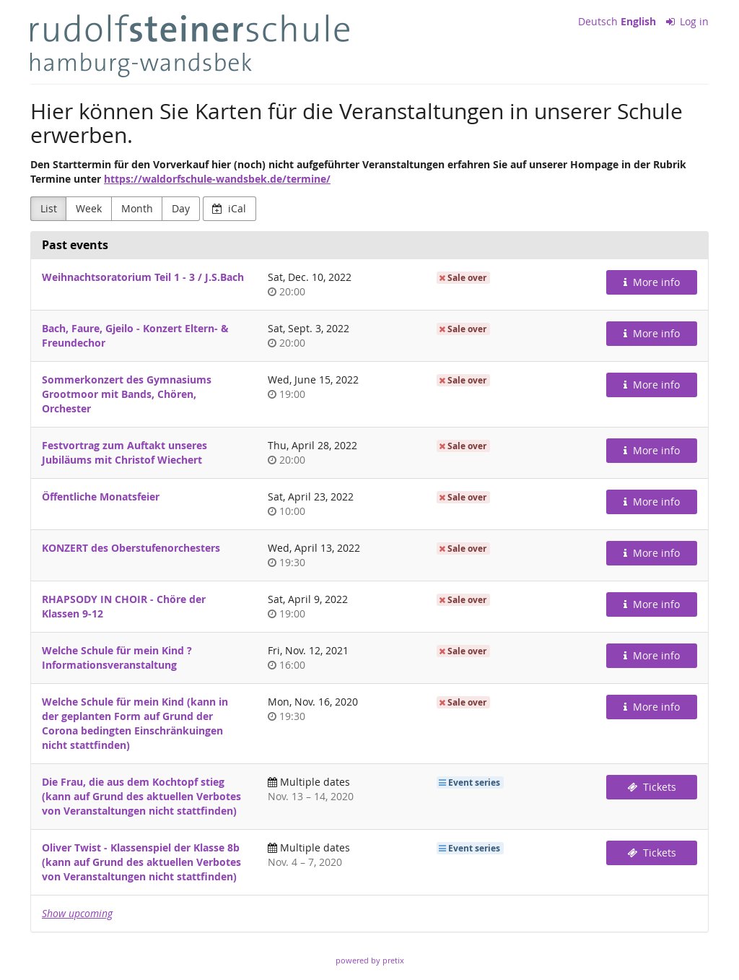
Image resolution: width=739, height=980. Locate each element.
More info (652, 282)
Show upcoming (77, 913)
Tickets (651, 787)
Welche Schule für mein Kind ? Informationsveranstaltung (117, 657)
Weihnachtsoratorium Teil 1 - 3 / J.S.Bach (143, 277)
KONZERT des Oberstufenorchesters (131, 548)
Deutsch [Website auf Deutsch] (598, 21)
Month (137, 208)
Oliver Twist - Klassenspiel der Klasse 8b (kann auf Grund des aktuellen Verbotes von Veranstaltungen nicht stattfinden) (141, 862)
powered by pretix (370, 960)
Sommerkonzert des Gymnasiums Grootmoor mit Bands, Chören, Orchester (126, 394)
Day (181, 208)
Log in (687, 21)
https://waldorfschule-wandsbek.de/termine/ (217, 179)
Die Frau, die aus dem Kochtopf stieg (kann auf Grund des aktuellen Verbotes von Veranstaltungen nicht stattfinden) (141, 796)
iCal (229, 208)
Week (89, 208)
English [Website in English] (638, 21)
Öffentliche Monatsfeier (100, 496)
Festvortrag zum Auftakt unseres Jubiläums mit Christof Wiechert (124, 452)
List (48, 208)
